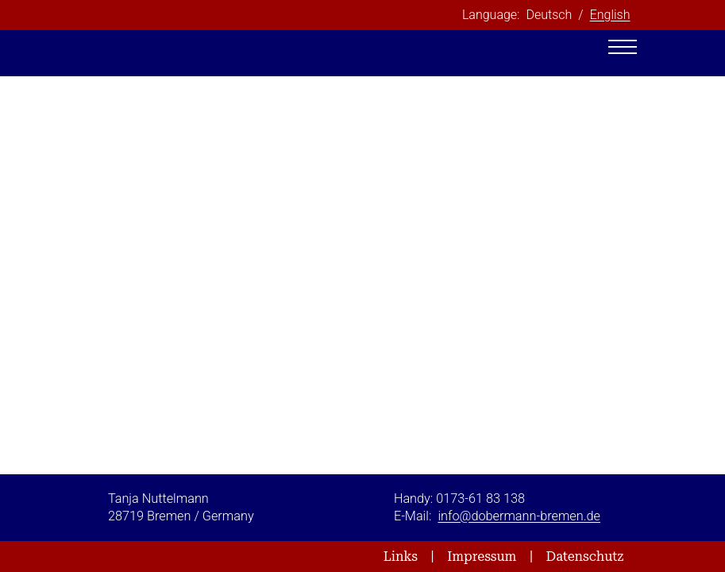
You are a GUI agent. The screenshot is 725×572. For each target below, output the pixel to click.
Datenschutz (585, 556)
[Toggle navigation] (622, 47)
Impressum (481, 556)
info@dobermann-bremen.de (519, 516)
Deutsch (549, 14)
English (610, 14)
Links (401, 556)
